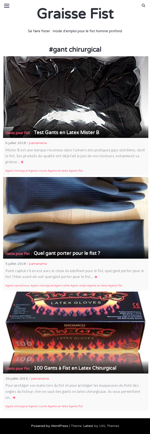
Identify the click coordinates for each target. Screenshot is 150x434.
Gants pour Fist (17, 133)
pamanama (38, 143)
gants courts (38, 170)
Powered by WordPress (49, 426)
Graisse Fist (75, 14)
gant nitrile (63, 285)
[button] (143, 5)
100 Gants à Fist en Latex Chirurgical (75, 368)
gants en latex (58, 170)
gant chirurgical (17, 170)
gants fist (76, 170)
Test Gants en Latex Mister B (66, 133)
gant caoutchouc (18, 285)
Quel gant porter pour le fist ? (67, 253)
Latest (88, 426)
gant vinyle (79, 285)
